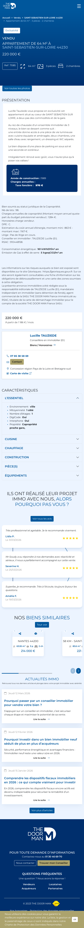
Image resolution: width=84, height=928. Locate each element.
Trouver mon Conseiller (53, 863)
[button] (9, 5)
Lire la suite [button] (41, 719)
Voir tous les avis (42, 518)
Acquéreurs (29, 888)
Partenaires (55, 888)
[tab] (42, 398)
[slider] (70, 538)
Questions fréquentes (42, 874)
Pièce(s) (11, 466)
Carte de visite (20, 373)
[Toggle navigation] (79, 5)
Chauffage (14, 448)
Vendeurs (29, 884)
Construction (17, 457)
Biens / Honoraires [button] (43, 345)
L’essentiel (14, 398)
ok (74, 919)
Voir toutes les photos (17, 88)
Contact (17, 361)
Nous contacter (25, 863)
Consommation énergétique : (30, 249)
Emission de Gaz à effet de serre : (32, 252)
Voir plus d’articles (42, 810)
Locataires (55, 884)
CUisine (11, 439)
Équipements (16, 475)
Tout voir (42, 624)
